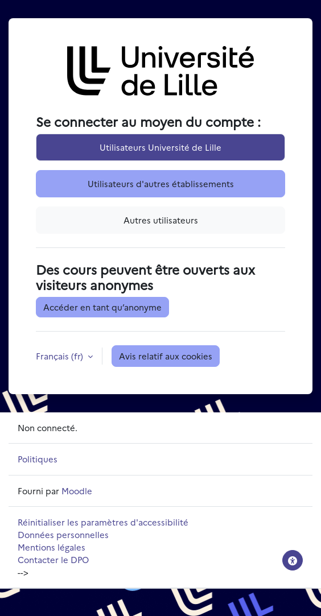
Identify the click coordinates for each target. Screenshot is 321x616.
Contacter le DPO (53, 559)
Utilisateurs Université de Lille (160, 147)
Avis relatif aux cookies (165, 356)
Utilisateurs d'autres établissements (161, 183)
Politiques (37, 459)
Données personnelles (63, 534)
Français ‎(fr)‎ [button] (60, 356)
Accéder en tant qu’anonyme (102, 307)
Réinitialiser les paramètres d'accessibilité (103, 522)
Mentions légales (51, 547)
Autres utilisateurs (161, 220)
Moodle (76, 491)
